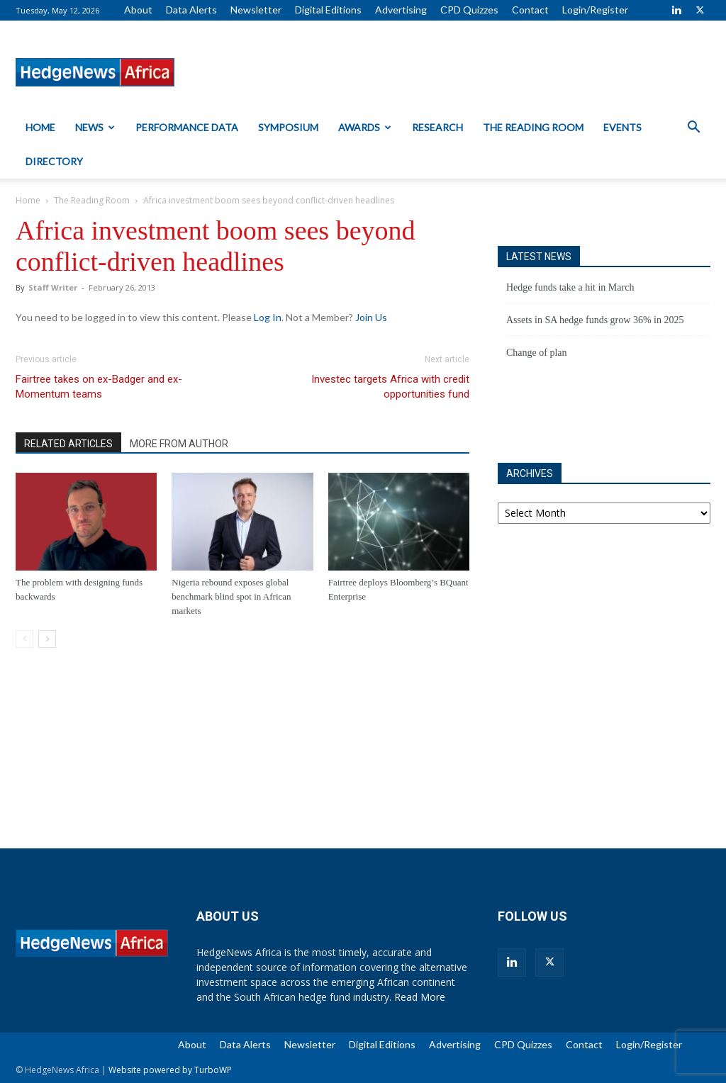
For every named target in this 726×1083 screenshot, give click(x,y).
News (95, 127)
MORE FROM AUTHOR (179, 443)
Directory (54, 161)
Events (622, 127)
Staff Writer (52, 287)
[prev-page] (24, 639)
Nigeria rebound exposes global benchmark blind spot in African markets (231, 596)
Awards (364, 127)
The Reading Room (533, 127)
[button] (693, 128)
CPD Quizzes (469, 10)
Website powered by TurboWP (170, 1070)
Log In (267, 317)
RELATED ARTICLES (68, 443)
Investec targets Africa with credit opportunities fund (390, 386)
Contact (530, 10)
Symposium (288, 127)
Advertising (401, 10)
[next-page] (47, 639)
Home (40, 127)
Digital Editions (328, 10)
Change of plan (536, 352)
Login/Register (595, 10)
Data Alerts (191, 10)
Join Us (371, 317)
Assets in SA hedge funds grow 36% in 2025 (594, 320)
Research (437, 127)
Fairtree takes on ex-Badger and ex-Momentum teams (99, 386)
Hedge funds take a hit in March (570, 287)
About (138, 10)
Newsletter (255, 10)
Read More (419, 997)
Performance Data (186, 127)
